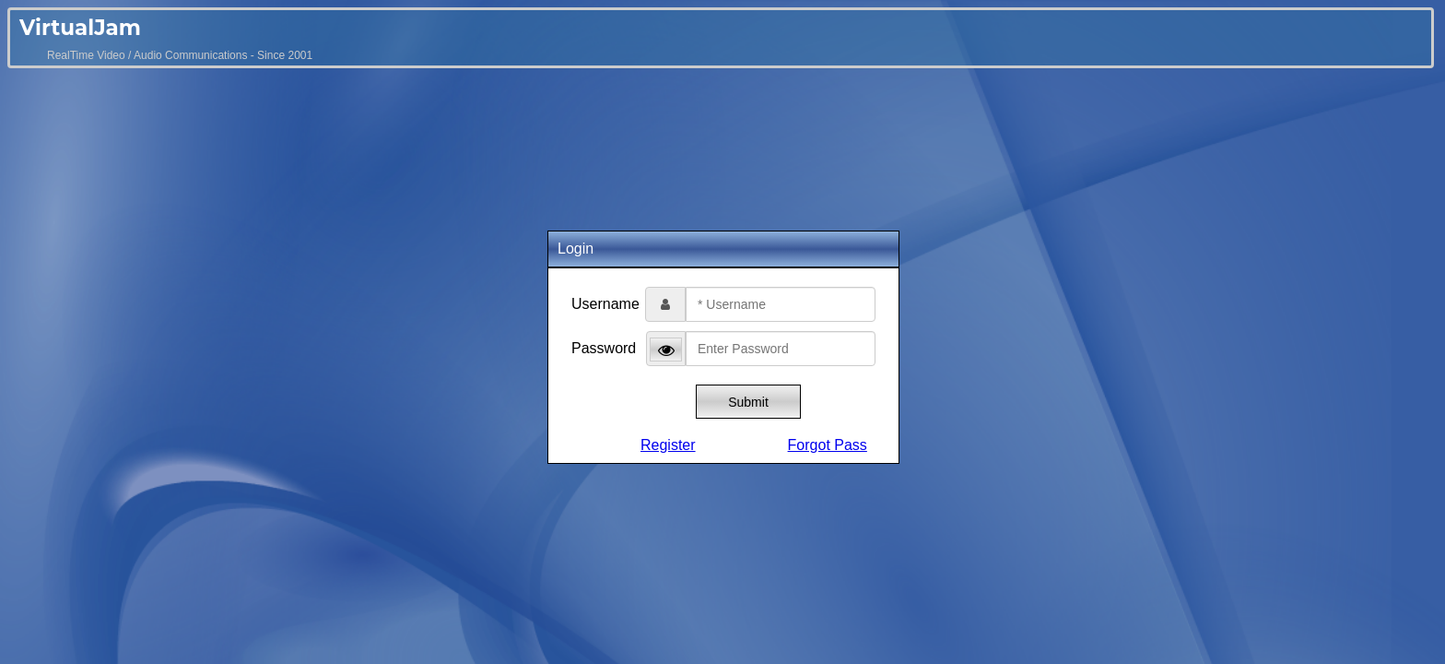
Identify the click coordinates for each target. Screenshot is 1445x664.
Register (668, 445)
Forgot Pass (827, 445)
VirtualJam (80, 28)
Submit (748, 402)
